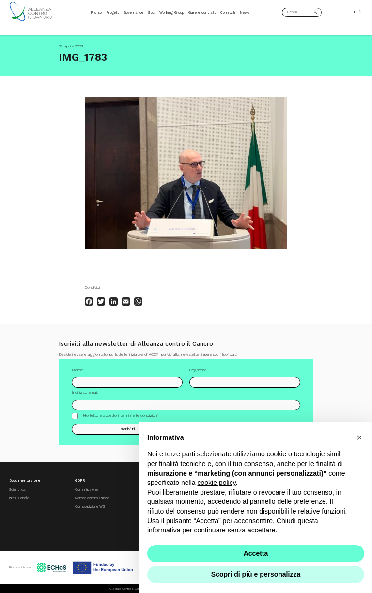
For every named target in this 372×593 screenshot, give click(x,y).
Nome (77, 373)
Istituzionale (19, 498)
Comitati (227, 12)
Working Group (171, 12)
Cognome (197, 373)
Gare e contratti (202, 12)
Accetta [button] (256, 553)
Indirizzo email (85, 395)
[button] (359, 437)
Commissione (86, 489)
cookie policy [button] (217, 482)
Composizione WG (90, 506)
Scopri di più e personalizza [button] (255, 574)
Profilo (96, 12)
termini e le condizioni (138, 418)
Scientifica (17, 489)
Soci (151, 12)
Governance (133, 12)
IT (357, 12)
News (245, 12)
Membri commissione (92, 498)
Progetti (113, 12)
